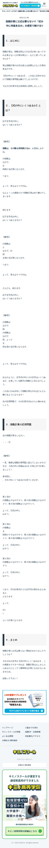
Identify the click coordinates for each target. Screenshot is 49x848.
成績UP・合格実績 (32, 732)
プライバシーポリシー (24, 759)
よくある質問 (7, 736)
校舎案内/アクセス (32, 736)
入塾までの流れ (31, 728)
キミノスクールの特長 (11, 732)
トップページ (7, 728)
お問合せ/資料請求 (9, 740)
